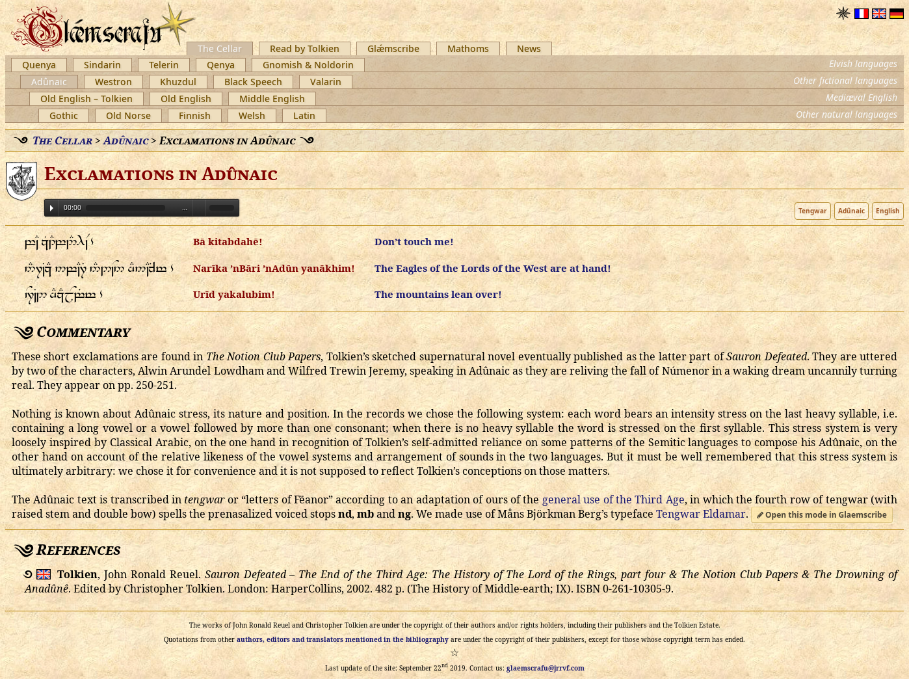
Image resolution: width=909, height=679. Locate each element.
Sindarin (102, 65)
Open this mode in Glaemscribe (822, 514)
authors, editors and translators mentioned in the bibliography (343, 639)
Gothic (63, 115)
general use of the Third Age (613, 499)
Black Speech (253, 81)
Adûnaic (49, 81)
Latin (304, 115)
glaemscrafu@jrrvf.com (546, 667)
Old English (186, 98)
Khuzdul (178, 81)
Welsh (252, 115)
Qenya (221, 65)
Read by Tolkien (304, 48)
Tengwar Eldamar (701, 514)
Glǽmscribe (393, 48)
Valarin (325, 81)
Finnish (195, 115)
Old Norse (128, 115)
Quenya (39, 65)
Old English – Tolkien (86, 98)
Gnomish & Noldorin (308, 65)
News (529, 48)
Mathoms (468, 48)
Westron (113, 81)
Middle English (272, 98)
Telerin (164, 65)
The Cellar (220, 48)
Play (51, 208)
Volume (198, 207)
